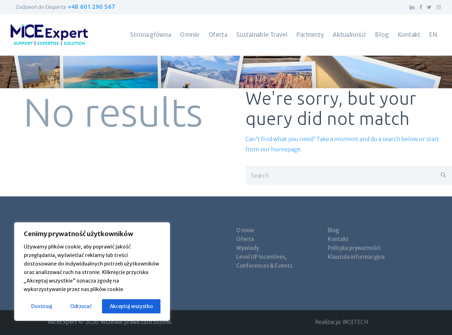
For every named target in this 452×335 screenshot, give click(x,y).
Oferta (245, 239)
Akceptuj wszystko (131, 306)
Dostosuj (41, 306)
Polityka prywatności (354, 248)
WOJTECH (355, 322)
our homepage (280, 149)
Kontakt (338, 239)
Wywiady (247, 248)
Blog (333, 230)
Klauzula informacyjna (356, 256)
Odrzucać (81, 306)
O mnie (245, 230)
